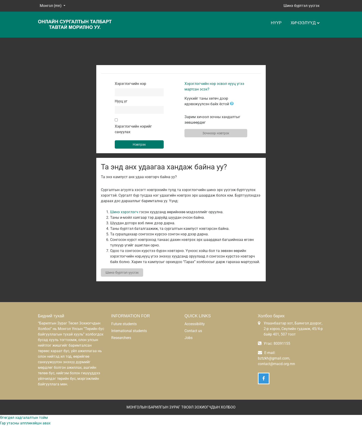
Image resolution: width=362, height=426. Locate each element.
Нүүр (276, 22)
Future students (124, 324)
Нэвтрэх (139, 144)
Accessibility (194, 324)
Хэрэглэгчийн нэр (130, 83)
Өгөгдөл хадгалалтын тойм (24, 417)
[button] (232, 104)
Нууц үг (121, 101)
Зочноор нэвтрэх (215, 133)
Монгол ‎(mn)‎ (51, 5)
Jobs (188, 338)
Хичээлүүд (303, 22)
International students (129, 331)
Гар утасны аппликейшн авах (25, 423)
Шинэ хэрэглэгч (124, 212)
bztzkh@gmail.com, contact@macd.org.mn (276, 361)
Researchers (121, 338)
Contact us (193, 331)
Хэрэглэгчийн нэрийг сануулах (133, 129)
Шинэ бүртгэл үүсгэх (302, 5)
